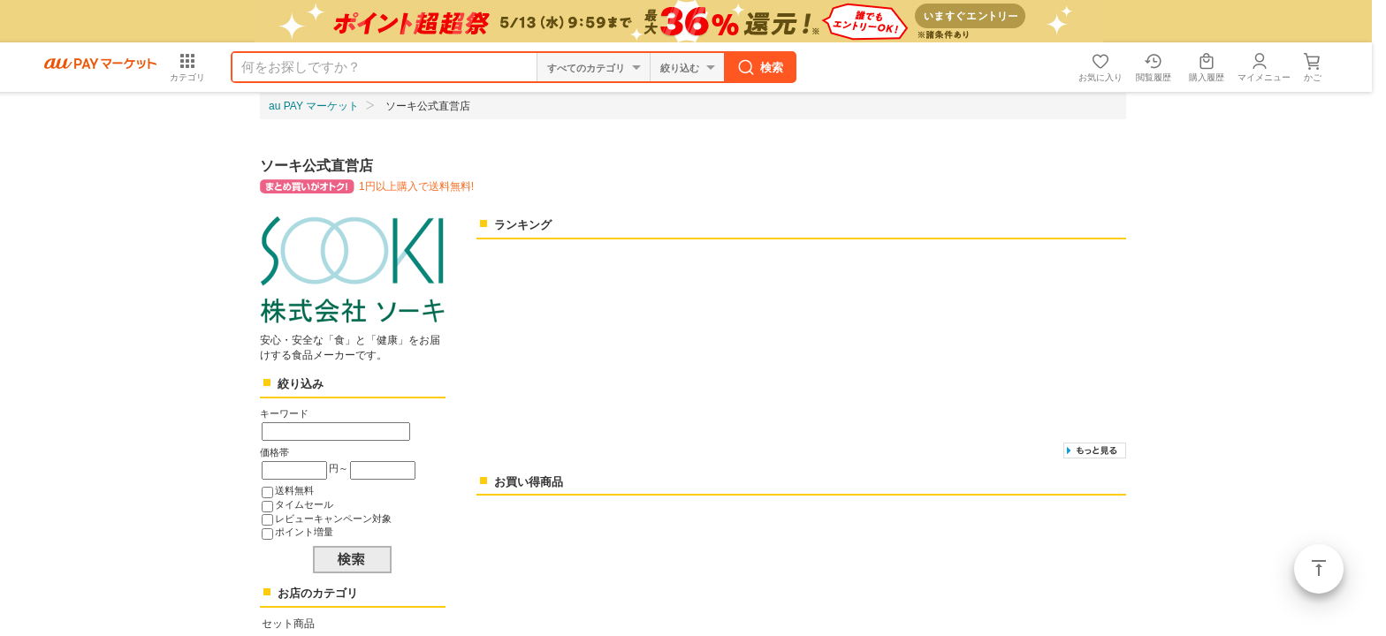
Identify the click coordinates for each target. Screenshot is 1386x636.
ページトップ (1319, 569)
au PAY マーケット (314, 106)
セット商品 (288, 623)
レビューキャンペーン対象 (333, 518)
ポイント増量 (304, 531)
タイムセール (304, 504)
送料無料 (294, 490)
